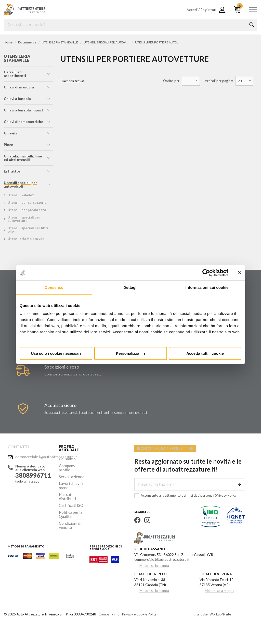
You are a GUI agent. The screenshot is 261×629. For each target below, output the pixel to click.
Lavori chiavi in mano (70, 479)
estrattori (12, 171)
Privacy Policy (226, 495)
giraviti (10, 133)
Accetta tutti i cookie (205, 353)
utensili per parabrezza (27, 210)
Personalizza (130, 353)
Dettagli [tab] (130, 287)
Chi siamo (66, 458)
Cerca (251, 24)
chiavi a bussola (17, 98)
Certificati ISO (70, 492)
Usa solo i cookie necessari (56, 353)
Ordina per (171, 81)
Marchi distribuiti (72, 486)
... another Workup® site (212, 613)
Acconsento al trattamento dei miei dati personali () (186, 495)
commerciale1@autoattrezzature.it (33, 455)
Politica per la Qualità (69, 501)
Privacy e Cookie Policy (139, 614)
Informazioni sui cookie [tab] (207, 287)
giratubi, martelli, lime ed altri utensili (23, 158)
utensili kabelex (21, 195)
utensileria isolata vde (26, 239)
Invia (239, 484)
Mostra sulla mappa (154, 565)
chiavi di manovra (19, 87)
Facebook (137, 520)
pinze (8, 144)
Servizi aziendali (71, 470)
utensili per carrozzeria (27, 202)
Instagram (147, 520)
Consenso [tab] (54, 287)
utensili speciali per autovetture (24, 219)
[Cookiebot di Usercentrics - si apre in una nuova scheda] (206, 273)
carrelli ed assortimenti (15, 74)
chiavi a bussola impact (23, 110)
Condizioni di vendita (69, 510)
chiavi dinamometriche (23, 121)
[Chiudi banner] (239, 273)
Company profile (72, 464)
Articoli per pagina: (219, 81)
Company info (109, 614)
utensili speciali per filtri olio (28, 229)
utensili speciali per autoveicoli (20, 184)
